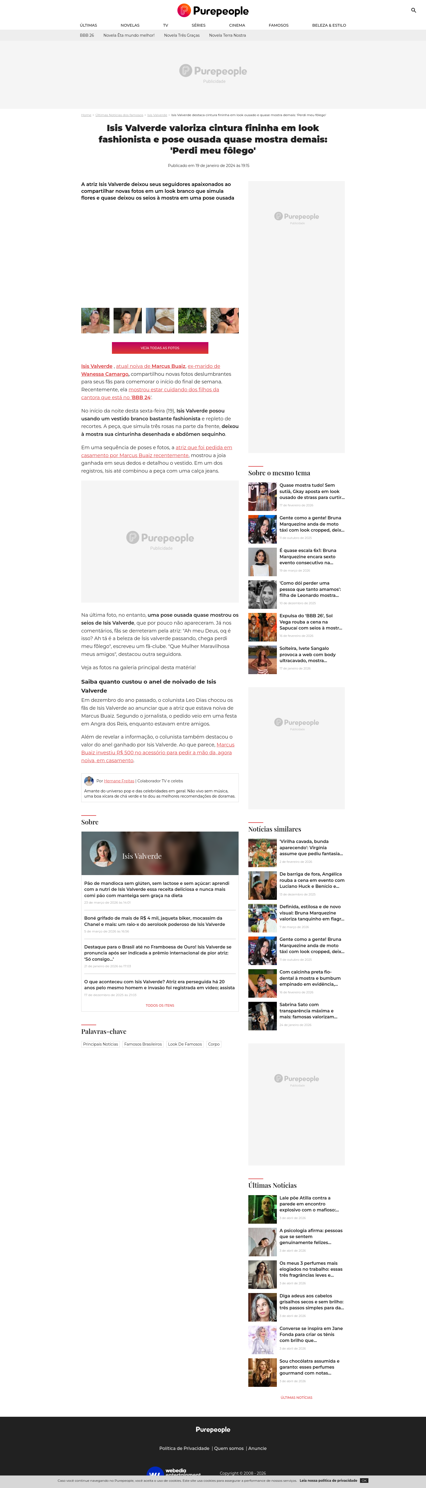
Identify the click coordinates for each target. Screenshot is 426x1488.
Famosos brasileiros (143, 1044)
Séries (199, 25)
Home (86, 115)
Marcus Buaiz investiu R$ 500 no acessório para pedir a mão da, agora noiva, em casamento (157, 753)
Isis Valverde (157, 115)
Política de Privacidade (184, 1448)
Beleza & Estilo (329, 25)
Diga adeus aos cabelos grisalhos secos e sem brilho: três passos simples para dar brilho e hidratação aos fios (311, 1305)
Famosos (279, 25)
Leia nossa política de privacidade (328, 1480)
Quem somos (229, 1448)
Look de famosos (185, 1044)
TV (165, 25)
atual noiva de (150, 366)
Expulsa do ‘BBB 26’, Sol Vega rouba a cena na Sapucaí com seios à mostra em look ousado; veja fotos (311, 625)
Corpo (214, 1044)
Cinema (237, 25)
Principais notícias (100, 1044)
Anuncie (257, 1448)
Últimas (88, 25)
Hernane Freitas (119, 781)
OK (364, 1480)
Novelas (130, 25)
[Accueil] (213, 10)
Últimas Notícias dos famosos (119, 115)
